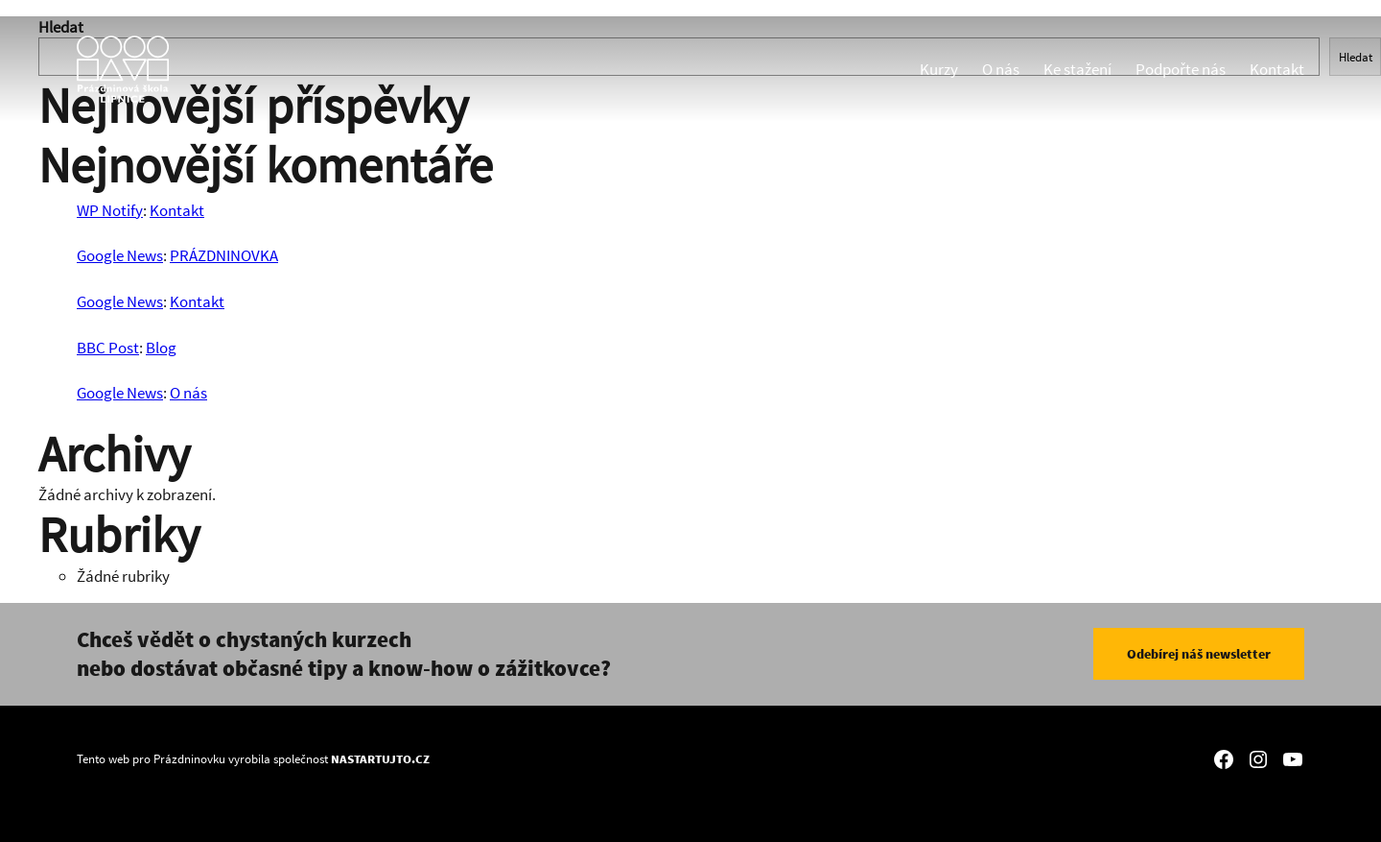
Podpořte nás (1180, 69)
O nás (1000, 69)
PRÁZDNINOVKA (224, 255)
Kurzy (939, 69)
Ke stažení (1077, 69)
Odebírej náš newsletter (1199, 653)
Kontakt (1277, 69)
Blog (161, 347)
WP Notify (110, 210)
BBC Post (108, 347)
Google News (120, 255)
